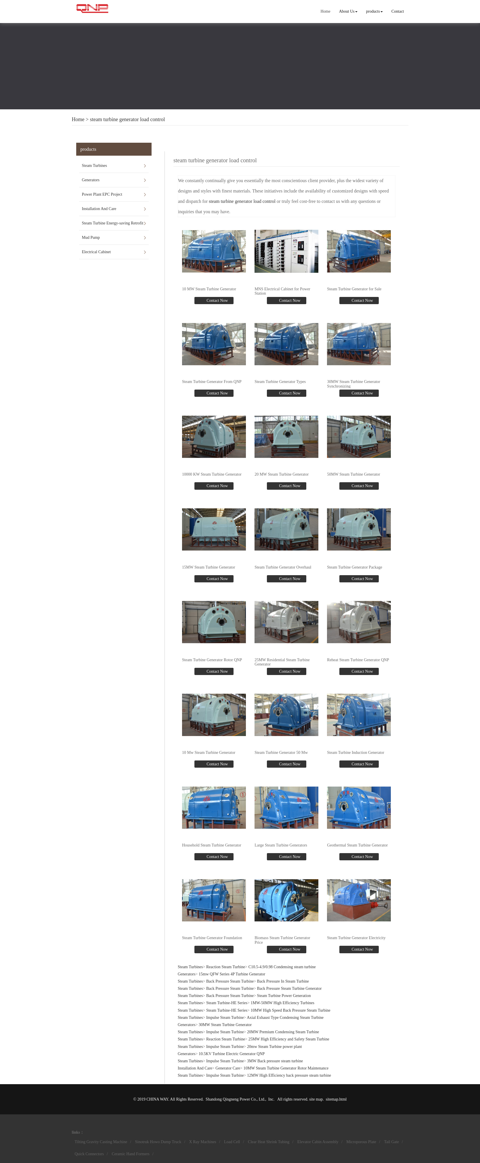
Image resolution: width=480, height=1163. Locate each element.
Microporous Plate (361, 1142)
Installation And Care (99, 209)
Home (325, 11)
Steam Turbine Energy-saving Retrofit (113, 223)
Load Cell (232, 1142)
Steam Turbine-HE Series (226, 1003)
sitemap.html (336, 1099)
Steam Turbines (94, 165)
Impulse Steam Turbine (225, 1017)
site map (316, 1099)
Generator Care (227, 1068)
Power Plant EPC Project (102, 194)
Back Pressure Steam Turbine (230, 981)
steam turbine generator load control (127, 119)
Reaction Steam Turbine (225, 967)
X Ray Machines (202, 1142)
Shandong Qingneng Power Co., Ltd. (235, 1099)
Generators (91, 180)
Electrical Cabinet (96, 252)
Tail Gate (391, 1142)
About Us (348, 11)
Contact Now (217, 300)
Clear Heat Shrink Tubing (268, 1142)
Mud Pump (91, 237)
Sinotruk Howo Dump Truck (158, 1142)
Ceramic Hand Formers (130, 1154)
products (374, 11)
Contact (397, 11)
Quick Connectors (89, 1154)
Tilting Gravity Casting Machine (101, 1142)
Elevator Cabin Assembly (318, 1142)
